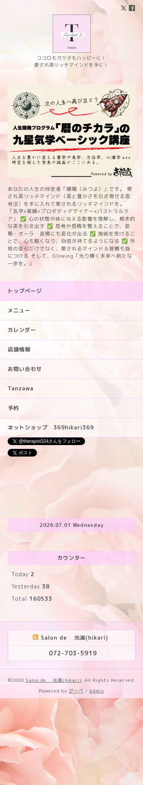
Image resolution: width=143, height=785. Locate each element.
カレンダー (22, 416)
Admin (96, 777)
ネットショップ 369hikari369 (51, 514)
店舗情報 (19, 436)
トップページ (25, 377)
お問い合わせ (25, 455)
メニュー (19, 397)
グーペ (76, 777)
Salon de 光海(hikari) (54, 767)
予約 (13, 494)
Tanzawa (21, 475)
